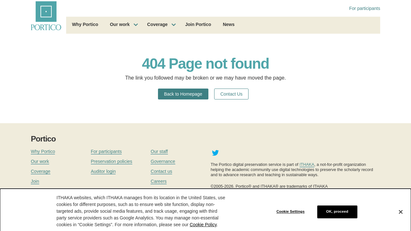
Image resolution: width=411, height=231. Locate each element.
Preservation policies (111, 161)
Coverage (157, 24)
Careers (159, 181)
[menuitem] (85, 25)
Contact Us (231, 94)
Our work (119, 24)
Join (35, 181)
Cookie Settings (290, 215)
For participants (364, 8)
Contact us (161, 171)
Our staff (159, 151)
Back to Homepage (183, 94)
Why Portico (85, 24)
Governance (163, 161)
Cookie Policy (203, 228)
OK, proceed (337, 215)
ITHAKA (307, 164)
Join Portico (198, 24)
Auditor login (103, 171)
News (229, 24)
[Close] (401, 215)
